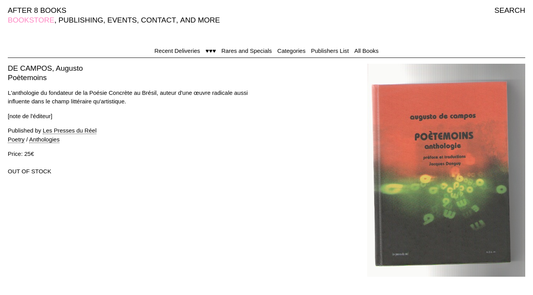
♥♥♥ (211, 50)
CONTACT (158, 20)
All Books (366, 50)
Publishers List (330, 50)
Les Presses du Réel (69, 130)
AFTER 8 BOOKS (37, 10)
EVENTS (122, 20)
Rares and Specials (246, 50)
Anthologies (44, 139)
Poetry (16, 139)
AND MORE (200, 20)
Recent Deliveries (177, 50)
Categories (291, 50)
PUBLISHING (81, 20)
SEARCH (510, 10)
